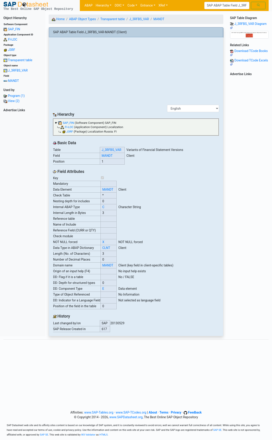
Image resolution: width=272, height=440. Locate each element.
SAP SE (217, 430)
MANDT (13, 81)
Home (58, 19)
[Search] (226, 5)
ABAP (89, 5)
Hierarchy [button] (102, 5)
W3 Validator (88, 434)
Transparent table (20, 60)
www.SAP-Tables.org (98, 412)
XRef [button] (162, 5)
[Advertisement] (22, 181)
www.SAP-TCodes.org (131, 412)
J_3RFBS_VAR (18, 70)
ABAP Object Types (82, 19)
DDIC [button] (118, 5)
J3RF (11, 50)
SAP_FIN (14, 29)
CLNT (106, 248)
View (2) (13, 101)
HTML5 (103, 434)
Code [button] (131, 5)
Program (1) (16, 96)
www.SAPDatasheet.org (126, 417)
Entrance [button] (146, 5)
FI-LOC (12, 39)
